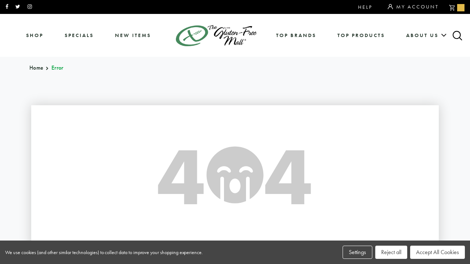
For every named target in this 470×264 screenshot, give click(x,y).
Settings (357, 252)
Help (365, 7)
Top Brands (296, 35)
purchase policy (258, 148)
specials (79, 35)
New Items (133, 35)
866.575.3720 (143, 122)
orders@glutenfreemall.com (160, 132)
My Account (413, 7)
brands (238, 124)
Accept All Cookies (437, 252)
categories (247, 136)
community (399, 124)
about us (422, 35)
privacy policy (407, 148)
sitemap (315, 124)
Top (455, 126)
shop (34, 35)
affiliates (320, 148)
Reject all (391, 252)
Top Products (361, 35)
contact (394, 136)
